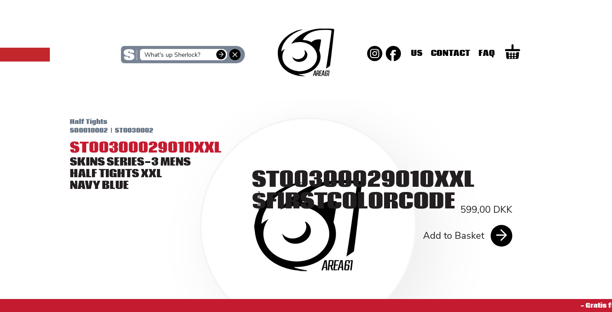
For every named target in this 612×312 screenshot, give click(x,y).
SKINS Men (306, 83)
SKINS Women (132, 89)
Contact (489, 53)
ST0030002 (124, 130)
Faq (525, 53)
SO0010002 (79, 130)
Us (455, 53)
